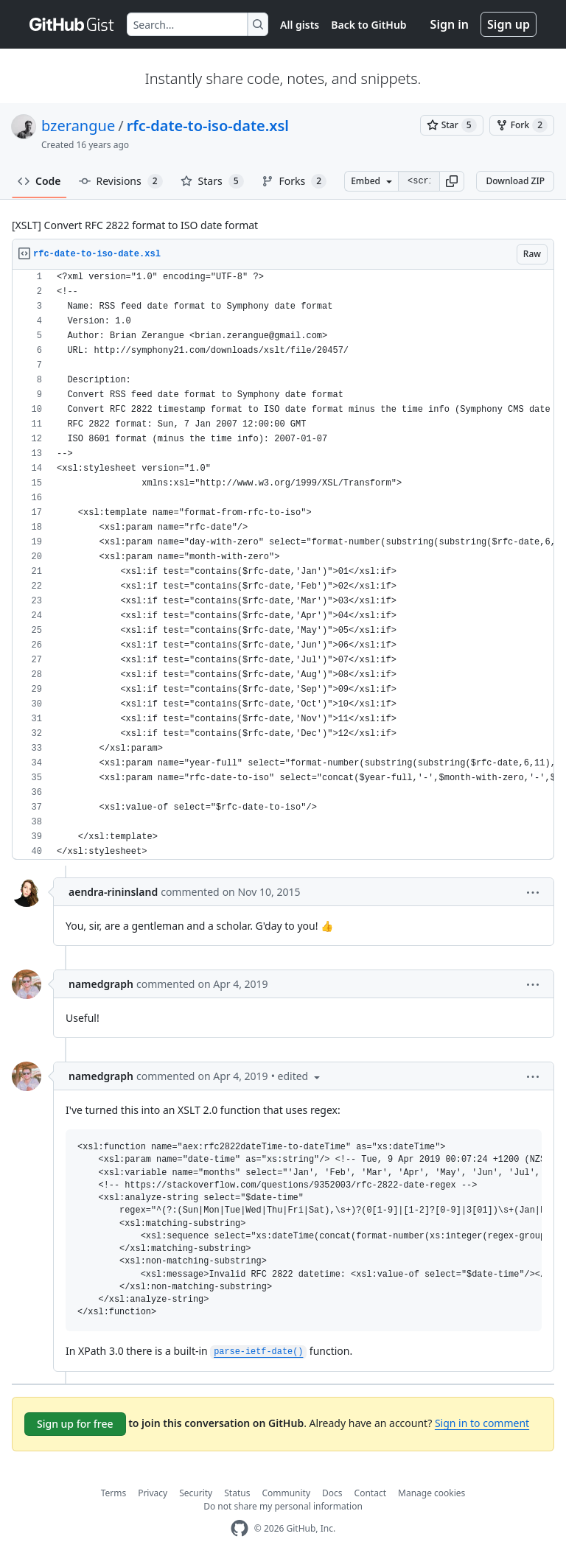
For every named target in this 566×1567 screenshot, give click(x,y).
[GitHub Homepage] (239, 1528)
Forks (294, 181)
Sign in (449, 24)
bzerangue (78, 126)
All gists (299, 25)
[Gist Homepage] (72, 24)
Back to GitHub (368, 25)
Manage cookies (431, 1493)
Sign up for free (75, 1424)
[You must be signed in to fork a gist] (521, 125)
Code (39, 181)
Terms (114, 1493)
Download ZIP (515, 181)
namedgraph (101, 984)
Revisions (121, 181)
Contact (370, 1493)
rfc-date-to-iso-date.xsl (208, 126)
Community (286, 1493)
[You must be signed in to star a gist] (451, 125)
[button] (451, 181)
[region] (283, 565)
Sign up (508, 24)
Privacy (152, 1493)
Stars (212, 181)
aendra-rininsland (113, 892)
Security (195, 1493)
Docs (332, 1493)
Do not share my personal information (283, 1506)
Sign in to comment (482, 1423)
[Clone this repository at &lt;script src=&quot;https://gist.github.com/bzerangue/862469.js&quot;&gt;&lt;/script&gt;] (418, 181)
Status (237, 1493)
